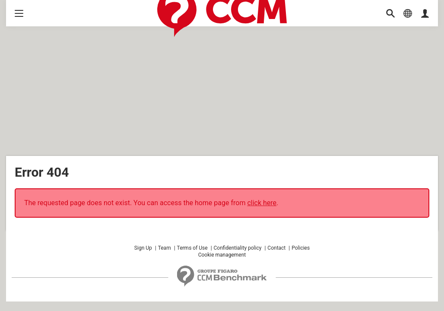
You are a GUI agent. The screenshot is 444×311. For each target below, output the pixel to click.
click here (261, 203)
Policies (301, 248)
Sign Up (143, 248)
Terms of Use (192, 248)
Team (164, 248)
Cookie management (222, 255)
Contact (276, 248)
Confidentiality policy (238, 248)
